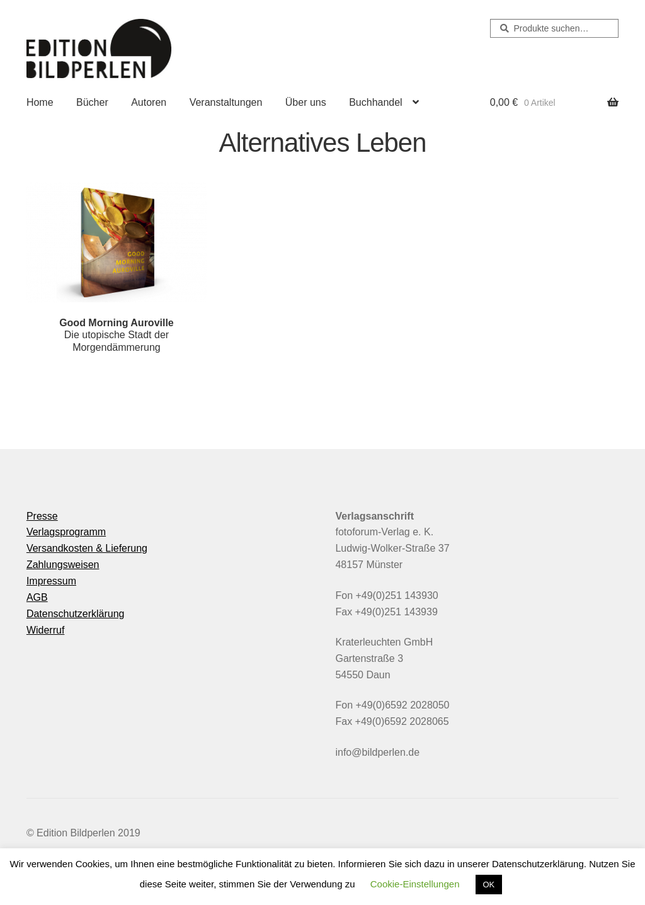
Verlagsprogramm (66, 531)
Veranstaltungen (226, 102)
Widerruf (45, 630)
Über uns (305, 102)
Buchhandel (375, 102)
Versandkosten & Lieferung (86, 548)
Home (40, 102)
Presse (42, 516)
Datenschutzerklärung (75, 613)
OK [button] (489, 884)
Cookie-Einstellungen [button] (415, 884)
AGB (37, 597)
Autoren (148, 102)
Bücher (92, 102)
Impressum (51, 581)
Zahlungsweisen (63, 564)
